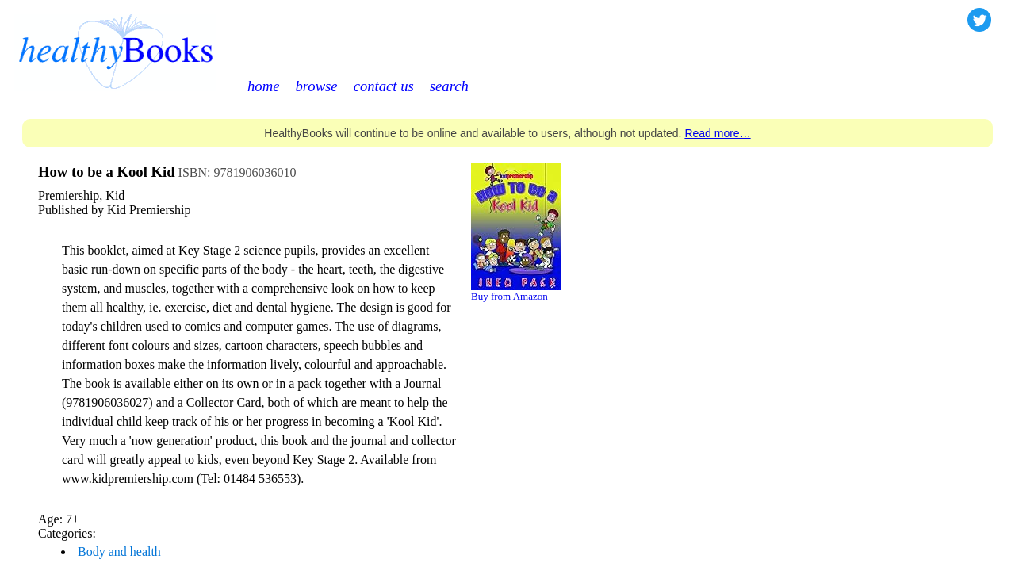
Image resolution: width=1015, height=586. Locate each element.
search (449, 86)
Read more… (717, 133)
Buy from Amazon (509, 296)
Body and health (119, 551)
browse (316, 86)
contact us (384, 86)
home (263, 86)
